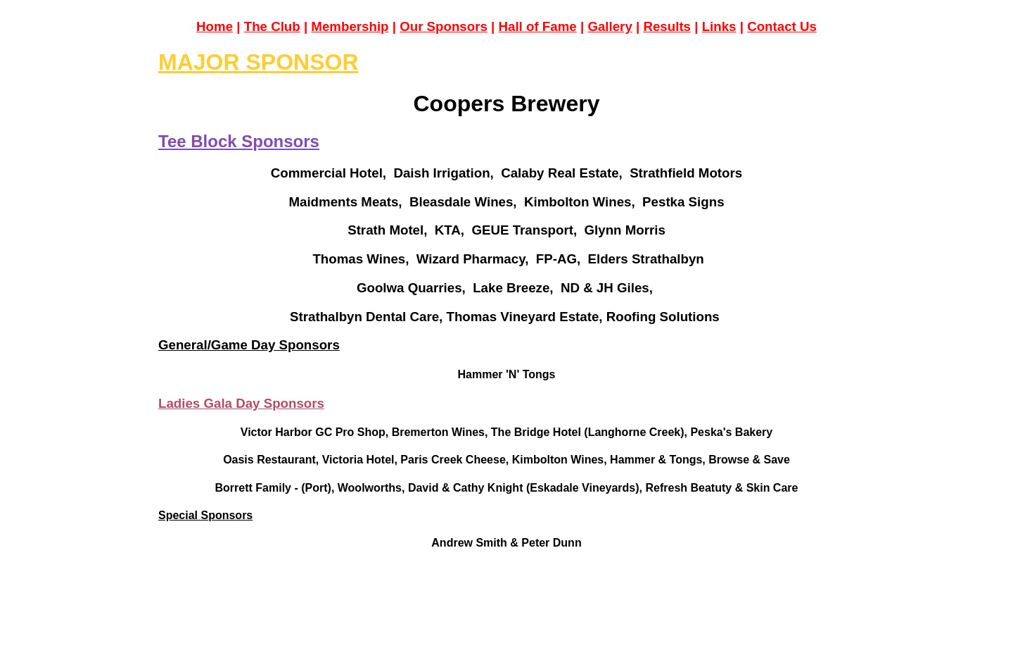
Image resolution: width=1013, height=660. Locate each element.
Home (214, 26)
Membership (349, 26)
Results (667, 26)
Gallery (609, 26)
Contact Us (782, 26)
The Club (272, 26)
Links (719, 26)
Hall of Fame (538, 26)
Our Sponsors (444, 26)
